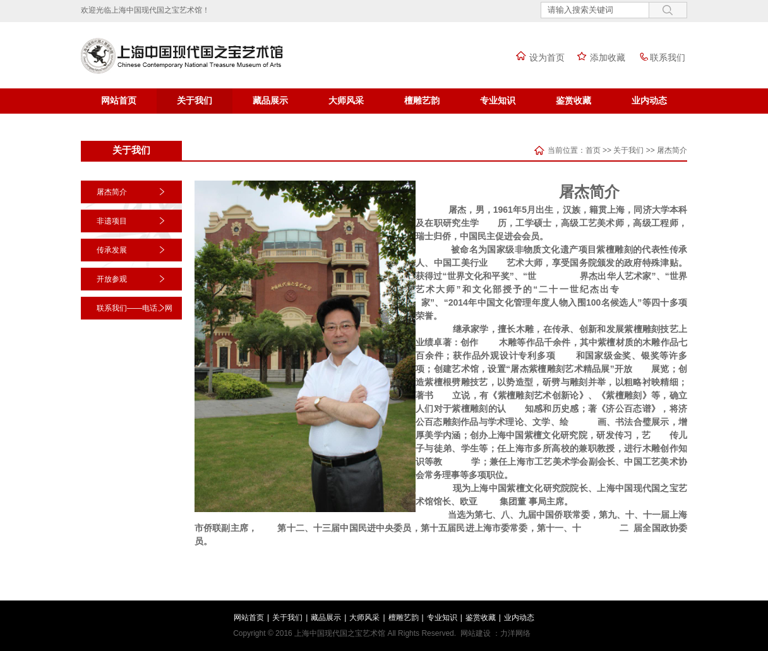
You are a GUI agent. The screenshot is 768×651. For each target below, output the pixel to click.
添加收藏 (598, 57)
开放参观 (112, 279)
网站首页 (118, 100)
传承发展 (112, 250)
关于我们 (194, 100)
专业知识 (497, 100)
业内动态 (649, 100)
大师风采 (346, 100)
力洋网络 (515, 633)
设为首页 (537, 57)
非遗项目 (112, 221)
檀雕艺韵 (422, 100)
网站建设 (475, 633)
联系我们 (658, 57)
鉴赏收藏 (573, 100)
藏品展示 (270, 100)
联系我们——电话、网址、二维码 (134, 319)
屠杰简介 (672, 150)
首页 (593, 150)
